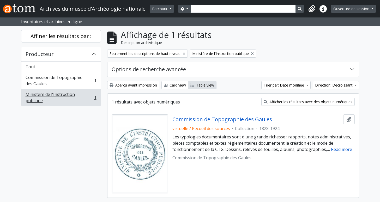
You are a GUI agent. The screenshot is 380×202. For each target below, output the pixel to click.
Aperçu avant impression (133, 85)
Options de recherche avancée (149, 69)
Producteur (40, 54)
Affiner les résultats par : (61, 36)
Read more (341, 149)
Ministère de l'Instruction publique (60, 97)
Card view (175, 85)
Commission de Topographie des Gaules (60, 81)
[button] (311, 9)
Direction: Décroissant (334, 85)
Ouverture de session (351, 8)
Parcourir (160, 8)
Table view (202, 85)
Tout (30, 67)
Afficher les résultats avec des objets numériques (308, 101)
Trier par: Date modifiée (284, 85)
